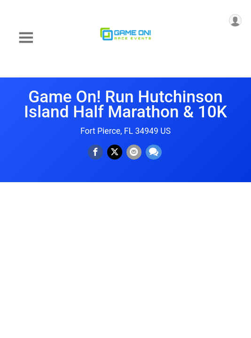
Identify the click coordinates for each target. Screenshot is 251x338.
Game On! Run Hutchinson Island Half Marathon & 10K (125, 104)
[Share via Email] (133, 152)
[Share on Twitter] (114, 152)
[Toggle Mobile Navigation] (25, 37)
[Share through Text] (154, 152)
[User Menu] (235, 20)
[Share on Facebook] (95, 152)
